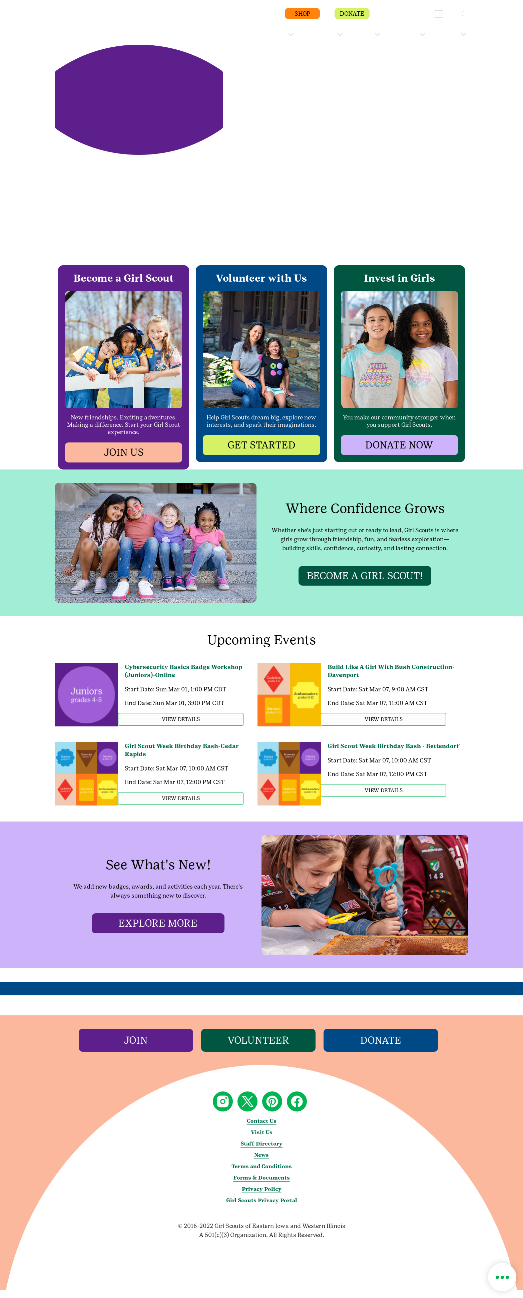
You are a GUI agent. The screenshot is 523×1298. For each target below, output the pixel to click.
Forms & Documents (261, 1185)
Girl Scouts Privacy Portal (261, 1208)
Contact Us (262, 1128)
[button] (389, 16)
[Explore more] (158, 931)
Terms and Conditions (261, 1174)
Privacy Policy (262, 1197)
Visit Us (262, 1140)
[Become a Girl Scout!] (365, 575)
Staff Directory (261, 1151)
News (261, 1163)
